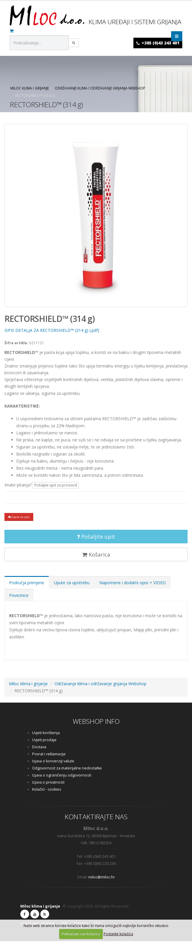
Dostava (39, 747)
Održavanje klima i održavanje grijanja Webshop (100, 88)
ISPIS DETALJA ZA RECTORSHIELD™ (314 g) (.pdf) (51, 330)
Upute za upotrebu (72, 583)
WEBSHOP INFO (96, 722)
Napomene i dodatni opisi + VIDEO (132, 583)
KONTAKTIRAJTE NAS (96, 817)
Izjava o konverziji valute (53, 761)
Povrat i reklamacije (49, 754)
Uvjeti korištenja (46, 733)
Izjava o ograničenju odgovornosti (61, 776)
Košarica (96, 555)
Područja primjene (26, 583)
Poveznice (19, 596)
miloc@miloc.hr (101, 877)
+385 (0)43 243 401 (160, 43)
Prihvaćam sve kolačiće (81, 933)
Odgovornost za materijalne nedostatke (67, 769)
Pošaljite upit (96, 537)
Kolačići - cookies (46, 790)
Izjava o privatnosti (48, 783)
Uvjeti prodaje (44, 740)
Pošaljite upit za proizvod (55, 485)
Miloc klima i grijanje (29, 88)
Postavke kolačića (118, 933)
